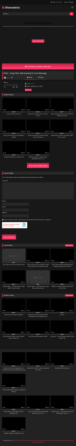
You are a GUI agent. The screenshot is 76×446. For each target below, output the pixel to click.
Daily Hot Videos (17, 440)
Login (65, 2)
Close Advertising (38, 41)
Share (41, 77)
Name (4, 201)
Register (71, 2)
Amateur (28, 89)
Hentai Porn (41, 440)
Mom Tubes (26, 440)
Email (4, 207)
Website (4, 212)
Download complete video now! (38, 66)
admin (32, 83)
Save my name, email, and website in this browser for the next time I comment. (27, 219)
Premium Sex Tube (50, 440)
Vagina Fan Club (67, 440)
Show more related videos (38, 165)
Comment (5, 180)
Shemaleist (11, 7)
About (29, 77)
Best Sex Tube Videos (38, 442)
